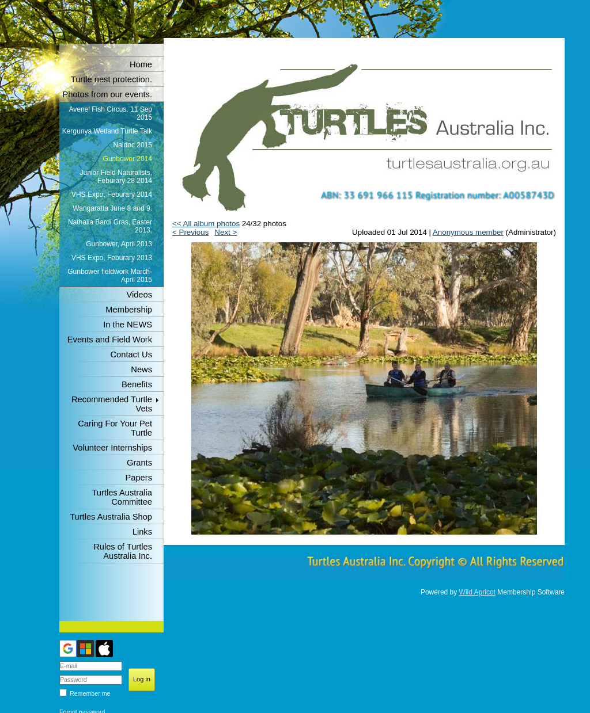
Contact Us (132, 354)
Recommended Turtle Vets (111, 404)
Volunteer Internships (112, 447)
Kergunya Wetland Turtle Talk (107, 131)
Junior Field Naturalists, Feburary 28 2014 (116, 177)
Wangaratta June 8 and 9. (112, 208)
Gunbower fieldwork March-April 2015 (109, 276)
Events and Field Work (109, 339)
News (141, 369)
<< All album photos (206, 223)
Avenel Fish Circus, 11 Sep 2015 (110, 113)
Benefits (137, 384)
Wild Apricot (477, 592)
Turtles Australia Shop (111, 516)
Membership (128, 309)
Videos (139, 294)
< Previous (190, 232)
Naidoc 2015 (133, 145)
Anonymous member (468, 232)
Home (141, 64)
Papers (139, 477)
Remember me (90, 693)
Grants (139, 462)
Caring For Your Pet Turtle (115, 428)
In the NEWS (127, 324)
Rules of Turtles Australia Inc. (122, 551)
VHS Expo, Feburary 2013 (111, 258)
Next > (225, 232)
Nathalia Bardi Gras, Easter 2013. (110, 226)
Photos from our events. (107, 94)
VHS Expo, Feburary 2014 (111, 194)
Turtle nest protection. (111, 79)
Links (142, 531)
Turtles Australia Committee (122, 497)
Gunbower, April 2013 (119, 244)
